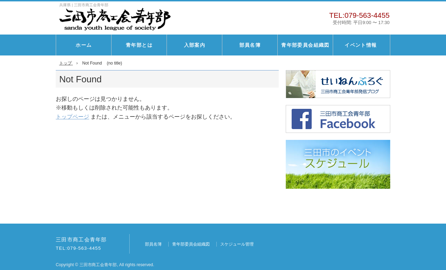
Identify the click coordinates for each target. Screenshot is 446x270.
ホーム (84, 45)
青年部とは (139, 45)
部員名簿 (250, 45)
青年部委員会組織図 (305, 45)
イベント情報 (361, 45)
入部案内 (195, 45)
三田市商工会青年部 (81, 239)
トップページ (72, 117)
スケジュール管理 (237, 244)
